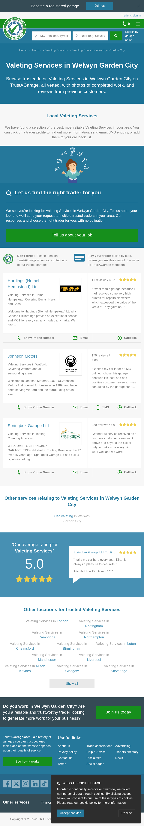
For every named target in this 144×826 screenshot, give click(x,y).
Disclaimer (93, 758)
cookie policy (88, 802)
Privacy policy (67, 752)
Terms (62, 764)
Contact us (65, 758)
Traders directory (127, 752)
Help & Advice (96, 752)
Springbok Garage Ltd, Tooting (94, 552)
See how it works (27, 761)
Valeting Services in (47, 621)
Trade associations (99, 746)
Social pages (95, 764)
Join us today (118, 712)
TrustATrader (49, 802)
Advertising (122, 746)
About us (64, 746)
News (119, 758)
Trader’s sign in (131, 15)
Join (100, 5)
